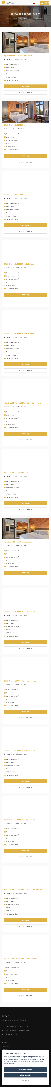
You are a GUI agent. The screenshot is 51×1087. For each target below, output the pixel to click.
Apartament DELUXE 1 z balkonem (18, 55)
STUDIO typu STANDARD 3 (15, 194)
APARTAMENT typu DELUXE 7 (16, 472)
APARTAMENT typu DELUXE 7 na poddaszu (21, 959)
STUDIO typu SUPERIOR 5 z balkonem (19, 333)
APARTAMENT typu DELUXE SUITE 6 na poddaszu (24, 889)
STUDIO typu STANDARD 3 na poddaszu (20, 681)
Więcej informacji (25, 92)
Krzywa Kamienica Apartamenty (18, 19)
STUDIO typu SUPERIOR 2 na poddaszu (19, 611)
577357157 (14, 1034)
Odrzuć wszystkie (25, 1075)
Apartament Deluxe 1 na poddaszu (18, 542)
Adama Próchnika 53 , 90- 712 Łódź (16, 1027)
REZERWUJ (25, 86)
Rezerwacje (5, 1047)
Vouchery (5, 1049)
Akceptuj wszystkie (25, 1070)
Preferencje (25, 1081)
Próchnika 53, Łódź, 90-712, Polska (15, 59)
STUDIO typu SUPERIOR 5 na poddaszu (19, 820)
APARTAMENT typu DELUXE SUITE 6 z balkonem (23, 403)
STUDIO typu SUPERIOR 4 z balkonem (19, 264)
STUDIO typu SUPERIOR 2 (14, 125)
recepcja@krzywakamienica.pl (20, 1030)
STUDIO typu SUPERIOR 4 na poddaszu (19, 750)
